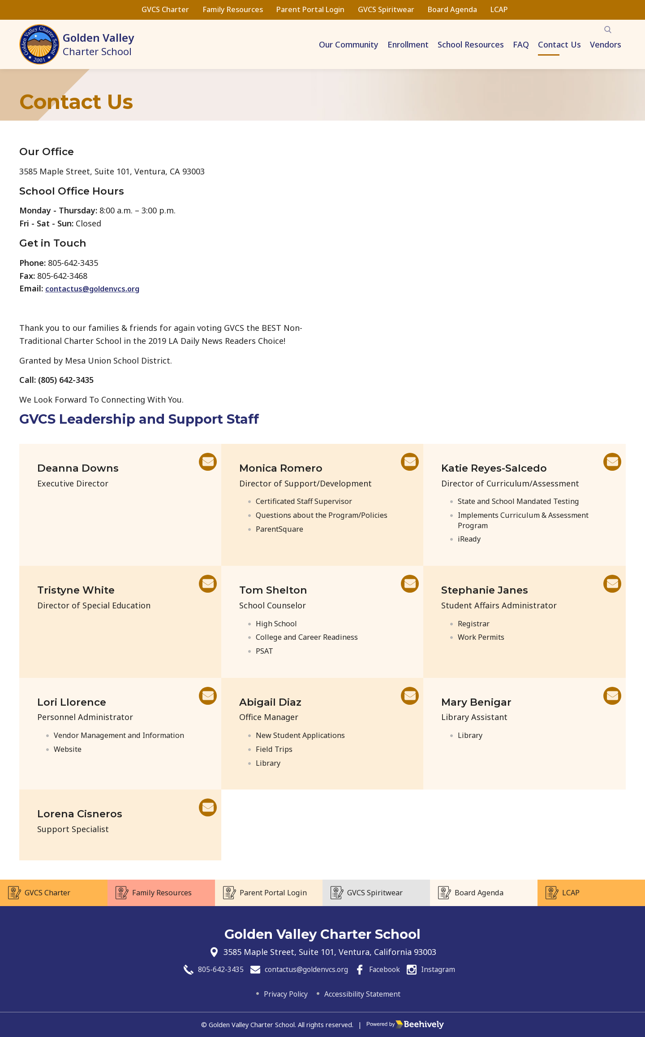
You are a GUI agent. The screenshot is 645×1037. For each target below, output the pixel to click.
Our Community (348, 44)
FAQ (521, 44)
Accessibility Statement (366, 993)
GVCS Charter (165, 9)
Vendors (605, 44)
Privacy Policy (278, 993)
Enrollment (408, 44)
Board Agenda (452, 9)
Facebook (391, 968)
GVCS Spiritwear (386, 9)
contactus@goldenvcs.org (98, 288)
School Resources (471, 44)
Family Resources (232, 9)
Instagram (451, 968)
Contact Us (559, 44)
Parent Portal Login (310, 9)
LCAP (499, 9)
